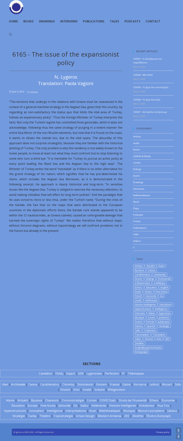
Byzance (139, 270)
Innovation (36, 411)
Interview (140, 313)
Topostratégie (63, 416)
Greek (138, 300)
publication (164, 321)
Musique (139, 317)
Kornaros (140, 384)
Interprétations (75, 411)
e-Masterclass (142, 283)
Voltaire (99, 390)
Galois (126, 384)
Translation (159, 334)
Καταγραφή (141, 351)
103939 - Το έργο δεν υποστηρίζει (151, 87)
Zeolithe (139, 343)
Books (136, 149)
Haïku (84, 406)
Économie (168, 400)
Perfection (112, 373)
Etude (138, 291)
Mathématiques (109, 411)
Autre (161, 265)
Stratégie (19, 416)
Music (136, 201)
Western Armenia (109, 416)
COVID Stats (108, 400)
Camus (151, 270)
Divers (136, 175)
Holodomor (166, 304)
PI (123, 373)
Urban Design (85, 416)
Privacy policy (162, 432)
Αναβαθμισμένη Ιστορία (148, 347)
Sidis (178, 384)
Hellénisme (98, 406)
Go (161, 296)
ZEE (167, 339)
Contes (137, 162)
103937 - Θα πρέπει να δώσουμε (150, 112)
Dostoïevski (85, 384)
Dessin (138, 278)
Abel (5, 384)
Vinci (159, 339)
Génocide (64, 406)
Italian (152, 313)
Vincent (149, 339)
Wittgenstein (116, 390)
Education (151, 287)
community (160, 274)
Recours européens (151, 411)
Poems (137, 221)
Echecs (138, 287)
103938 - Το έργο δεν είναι (146, 99)
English (164, 287)
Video (138, 339)
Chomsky (68, 384)
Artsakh (150, 265)
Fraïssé (114, 384)
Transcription (142, 334)
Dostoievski (164, 278)
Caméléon (45, 373)
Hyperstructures (15, 411)
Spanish (151, 326)
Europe (33, 406)
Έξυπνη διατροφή (158, 416)
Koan (92, 411)
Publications (139, 227)
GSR (80, 373)
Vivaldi (87, 390)
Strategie (164, 326)
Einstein (101, 384)
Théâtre (44, 416)
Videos (137, 241)
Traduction (150, 330)
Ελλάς (59, 373)
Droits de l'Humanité (133, 400)
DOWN (178, 436)
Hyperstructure (143, 308)
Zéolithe (137, 416)
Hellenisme (151, 300)
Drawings (138, 182)
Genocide (151, 296)
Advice (10, 400)
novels (151, 317)
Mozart (167, 384)
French (138, 296)
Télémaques (136, 373)
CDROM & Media (142, 156)
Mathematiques (141, 195)
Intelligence (161, 308)
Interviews (138, 188)
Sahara (139, 326)
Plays (136, 208)
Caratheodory (142, 274)
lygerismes (165, 313)
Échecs (154, 400)
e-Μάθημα (159, 283)
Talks (136, 234)
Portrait (150, 321)
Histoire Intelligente (145, 304)
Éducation (18, 406)
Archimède (18, 384)
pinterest (164, 317)
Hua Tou (163, 406)
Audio (136, 143)
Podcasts (138, 214)
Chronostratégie (73, 400)
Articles (34, 92)
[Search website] (10, 34)
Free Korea (161, 291)
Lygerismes (94, 373)
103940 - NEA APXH (143, 74)
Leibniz (154, 384)
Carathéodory (49, 384)
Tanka (32, 416)
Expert (70, 373)
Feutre (148, 291)
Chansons (52, 400)
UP (178, 430)
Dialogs (137, 169)
